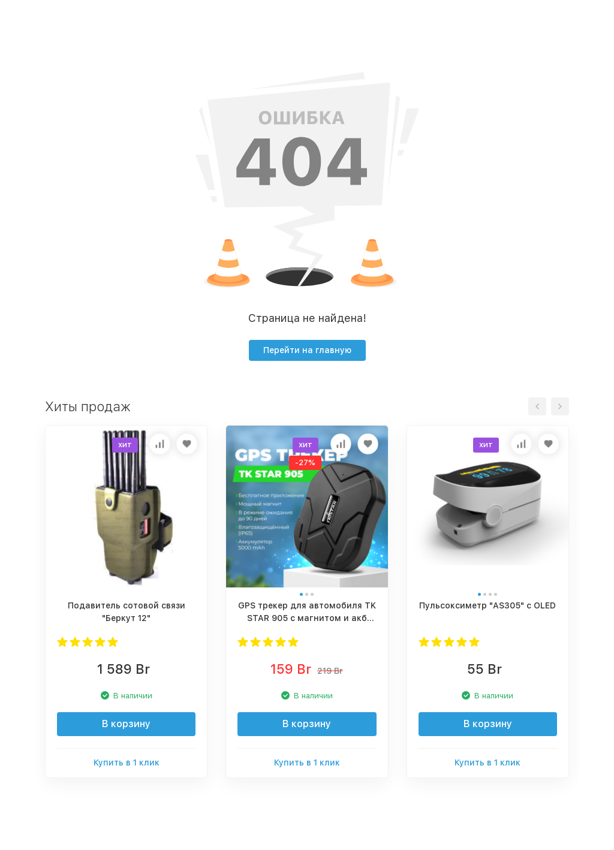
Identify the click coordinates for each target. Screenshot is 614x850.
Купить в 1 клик (126, 762)
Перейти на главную (307, 350)
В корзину (126, 724)
